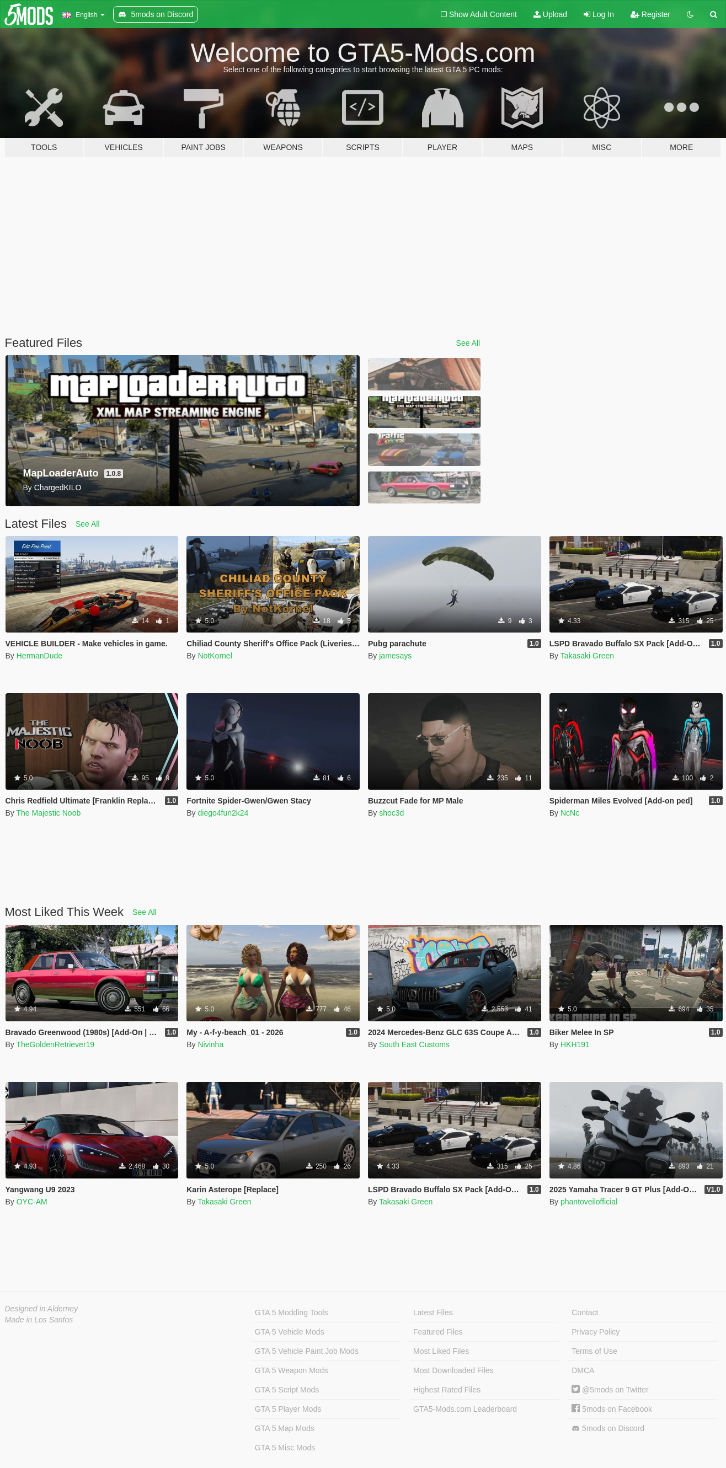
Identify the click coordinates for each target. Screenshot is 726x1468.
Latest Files (433, 1312)
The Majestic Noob (48, 812)
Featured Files (437, 1331)
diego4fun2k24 (222, 812)
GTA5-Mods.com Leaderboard (465, 1409)
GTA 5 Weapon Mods (291, 1370)
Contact (585, 1312)
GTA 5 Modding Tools (291, 1312)
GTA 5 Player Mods (288, 1409)
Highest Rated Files (447, 1389)
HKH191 (575, 1044)
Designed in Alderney (41, 1308)
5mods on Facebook (612, 1409)
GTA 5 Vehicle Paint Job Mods (307, 1351)
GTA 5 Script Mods (287, 1389)
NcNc (569, 812)
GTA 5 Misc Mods (285, 1447)
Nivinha (210, 1044)
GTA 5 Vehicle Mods (289, 1331)
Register (650, 14)
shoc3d (391, 812)
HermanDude (39, 655)
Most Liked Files (441, 1351)
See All (468, 343)
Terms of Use (594, 1351)
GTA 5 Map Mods (284, 1428)
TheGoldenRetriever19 (55, 1044)
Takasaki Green (587, 655)
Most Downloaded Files (453, 1370)
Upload (550, 14)
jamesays (395, 655)
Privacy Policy (596, 1331)
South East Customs (414, 1044)
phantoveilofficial (588, 1201)
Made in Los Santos (39, 1319)
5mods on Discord (608, 1428)
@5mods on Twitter (610, 1390)
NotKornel (214, 655)
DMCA (583, 1370)
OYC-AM (32, 1201)
